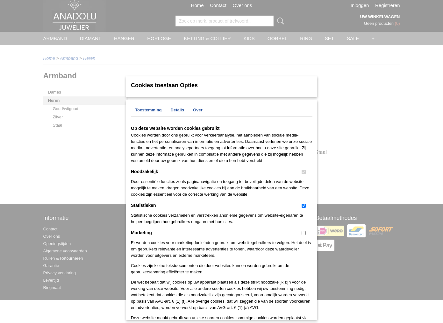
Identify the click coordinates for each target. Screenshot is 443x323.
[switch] (304, 172)
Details (177, 110)
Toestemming (148, 110)
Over (198, 110)
